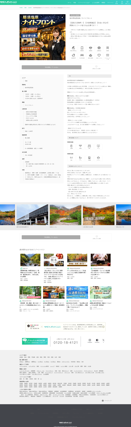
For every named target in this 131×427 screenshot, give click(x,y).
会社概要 (88, 411)
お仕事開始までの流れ (71, 408)
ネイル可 (62, 396)
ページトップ (107, 400)
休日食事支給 (68, 396)
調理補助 (101, 371)
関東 (29, 357)
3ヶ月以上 (53, 361)
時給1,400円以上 (24, 391)
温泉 (21, 378)
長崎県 (35, 386)
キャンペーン (44, 408)
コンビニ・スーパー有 (58, 394)
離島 (27, 378)
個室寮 (83, 391)
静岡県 (30, 385)
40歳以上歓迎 (75, 393)
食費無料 (56, 391)
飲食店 (57, 366)
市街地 (31, 378)
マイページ (110, 3)
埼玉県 (69, 383)
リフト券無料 (92, 393)
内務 (72, 372)
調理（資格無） (32, 372)
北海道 (21, 357)
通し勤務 (75, 396)
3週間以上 (33, 361)
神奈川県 (60, 383)
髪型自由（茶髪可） (24, 396)
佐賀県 (30, 386)
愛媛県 (107, 385)
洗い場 (95, 371)
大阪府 (54, 385)
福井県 (98, 383)
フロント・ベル (40, 371)
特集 (75, 3)
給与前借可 (78, 391)
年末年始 (73, 361)
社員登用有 (93, 394)
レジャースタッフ (58, 372)
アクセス (96, 411)
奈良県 (64, 385)
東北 (25, 357)
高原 (35, 378)
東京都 (54, 383)
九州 (56, 357)
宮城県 (35, 383)
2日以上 (21, 361)
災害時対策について (57, 413)
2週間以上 (27, 361)
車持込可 (36, 394)
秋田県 (40, 383)
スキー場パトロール (37, 374)
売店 (59, 371)
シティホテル (32, 366)
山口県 (93, 385)
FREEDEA (48, 411)
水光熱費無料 (63, 391)
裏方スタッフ (65, 371)
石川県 (93, 383)
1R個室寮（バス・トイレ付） (94, 391)
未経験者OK (45, 393)
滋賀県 (45, 385)
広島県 (88, 385)
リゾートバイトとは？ (84, 3)
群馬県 (84, 383)
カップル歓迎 (67, 393)
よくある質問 (95, 3)
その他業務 (46, 374)
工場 (39, 372)
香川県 (103, 385)
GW (82, 361)
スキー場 (71, 366)
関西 (45, 357)
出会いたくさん (44, 394)
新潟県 (103, 383)
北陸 (37, 357)
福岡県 (26, 386)
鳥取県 (74, 385)
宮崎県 (49, 386)
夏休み (58, 361)
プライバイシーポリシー (72, 413)
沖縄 (59, 357)
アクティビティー (88, 371)
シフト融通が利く (47, 396)
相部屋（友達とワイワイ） (26, 393)
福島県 (49, 383)
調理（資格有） (23, 372)
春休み (78, 361)
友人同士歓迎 (59, 393)
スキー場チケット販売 (25, 374)
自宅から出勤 (37, 393)
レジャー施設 (64, 366)
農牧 (42, 372)
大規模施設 (68, 394)
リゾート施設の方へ (78, 411)
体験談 (103, 3)
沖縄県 (60, 386)
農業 (81, 366)
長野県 (21, 385)
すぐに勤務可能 (29, 394)
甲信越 (33, 357)
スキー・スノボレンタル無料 (104, 393)
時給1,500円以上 (33, 391)
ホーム (69, 3)
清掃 (71, 371)
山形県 (45, 383)
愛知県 (35, 385)
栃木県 (79, 383)
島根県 (79, 385)
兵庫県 (59, 385)
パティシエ (67, 372)
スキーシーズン (66, 361)
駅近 (50, 394)
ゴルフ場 (77, 366)
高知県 (21, 386)
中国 (48, 357)
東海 (41, 357)
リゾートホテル (23, 366)
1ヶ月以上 (40, 361)
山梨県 (107, 383)
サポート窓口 (57, 411)
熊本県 (40, 386)
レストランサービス (24, 371)
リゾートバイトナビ (38, 411)
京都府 (49, 385)
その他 (89, 366)
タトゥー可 (55, 396)
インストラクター (78, 371)
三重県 (40, 385)
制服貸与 (39, 396)
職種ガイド (83, 408)
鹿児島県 (55, 386)
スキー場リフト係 (89, 372)
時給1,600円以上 (43, 391)
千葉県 (65, 383)
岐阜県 (26, 385)
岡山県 (84, 385)
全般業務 (33, 371)
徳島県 (98, 385)
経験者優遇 (52, 393)
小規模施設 (74, 394)
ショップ (52, 366)
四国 (52, 357)
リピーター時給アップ (102, 394)
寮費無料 (50, 391)
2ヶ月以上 (46, 361)
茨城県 (74, 383)
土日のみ (81, 396)
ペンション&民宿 (44, 366)
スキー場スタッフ (79, 372)
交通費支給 (71, 391)
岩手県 (30, 383)
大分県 (45, 386)
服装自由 (33, 396)
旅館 (38, 366)
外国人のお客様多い (84, 394)
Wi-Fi (22, 394)
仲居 (56, 371)
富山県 (88, 383)
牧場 (85, 366)
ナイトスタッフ (49, 372)
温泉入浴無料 (84, 393)
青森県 (26, 383)
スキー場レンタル (99, 372)
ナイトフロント (49, 371)
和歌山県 (69, 385)
